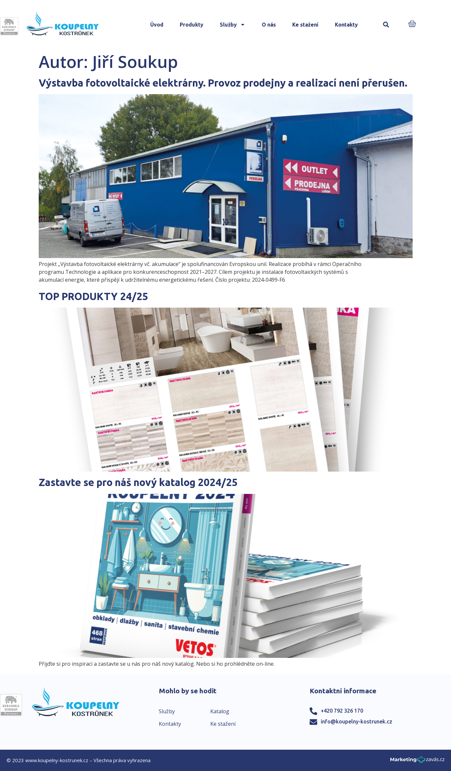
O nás (269, 25)
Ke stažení (305, 25)
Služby (232, 24)
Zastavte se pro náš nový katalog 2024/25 (138, 482)
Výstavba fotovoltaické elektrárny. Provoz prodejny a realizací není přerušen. (223, 83)
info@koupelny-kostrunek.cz (356, 721)
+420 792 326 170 (342, 711)
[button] (386, 24)
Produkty (191, 25)
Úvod (156, 25)
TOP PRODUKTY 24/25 (93, 296)
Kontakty (346, 25)
